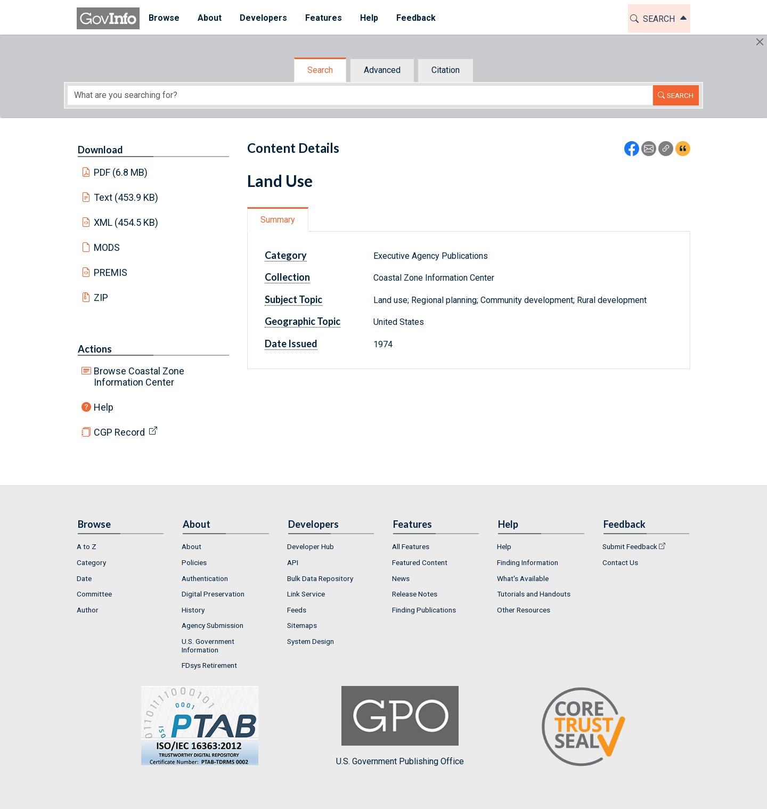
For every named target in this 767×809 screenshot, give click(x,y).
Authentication (205, 578)
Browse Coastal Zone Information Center (139, 376)
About (191, 546)
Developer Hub (310, 546)
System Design (310, 641)
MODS (107, 247)
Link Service (306, 594)
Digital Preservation (213, 594)
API (292, 562)
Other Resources (523, 610)
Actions (95, 349)
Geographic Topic (302, 321)
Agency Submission (212, 625)
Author (88, 610)
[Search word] (360, 95)
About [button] (210, 18)
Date (84, 578)
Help (103, 407)
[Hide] (760, 42)
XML (126, 222)
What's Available (523, 578)
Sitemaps (302, 625)
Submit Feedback (629, 546)
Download (100, 150)
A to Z (86, 546)
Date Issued (291, 343)
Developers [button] (263, 18)
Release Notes (414, 594)
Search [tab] (320, 70)
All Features (410, 546)
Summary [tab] (277, 220)
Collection (287, 277)
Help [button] (369, 18)
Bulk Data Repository (320, 578)
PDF (121, 172)
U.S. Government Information (208, 645)
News (401, 578)
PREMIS (110, 272)
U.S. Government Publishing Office (400, 726)
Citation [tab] (445, 70)
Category (286, 255)
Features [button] (323, 18)
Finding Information (527, 562)
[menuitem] (164, 18)
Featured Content (419, 562)
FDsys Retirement (209, 665)
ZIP (101, 297)
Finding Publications (424, 610)
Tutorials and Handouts (533, 594)
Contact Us (620, 562)
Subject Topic (293, 299)
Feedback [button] (416, 18)
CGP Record (119, 432)
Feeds (296, 610)
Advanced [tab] (382, 70)
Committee (94, 594)
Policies (194, 562)
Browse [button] (164, 18)
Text (126, 197)
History (193, 610)
